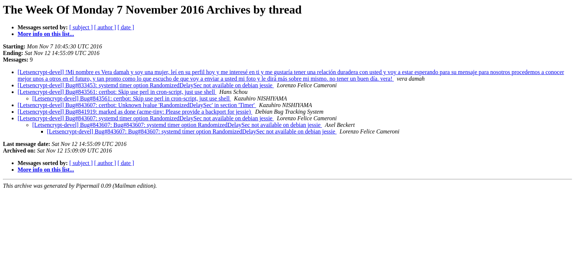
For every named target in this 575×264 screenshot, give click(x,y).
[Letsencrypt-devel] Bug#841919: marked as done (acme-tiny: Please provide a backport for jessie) (135, 112)
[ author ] (105, 27)
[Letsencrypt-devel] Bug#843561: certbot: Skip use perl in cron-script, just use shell (117, 92)
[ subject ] (81, 27)
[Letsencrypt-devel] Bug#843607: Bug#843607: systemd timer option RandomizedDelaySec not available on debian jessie (177, 125)
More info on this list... (46, 34)
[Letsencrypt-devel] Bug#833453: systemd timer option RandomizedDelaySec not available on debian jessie (146, 85)
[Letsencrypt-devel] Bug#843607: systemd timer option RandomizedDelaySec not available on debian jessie (146, 118)
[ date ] (125, 27)
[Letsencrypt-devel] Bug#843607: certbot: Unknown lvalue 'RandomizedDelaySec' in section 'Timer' (137, 105)
